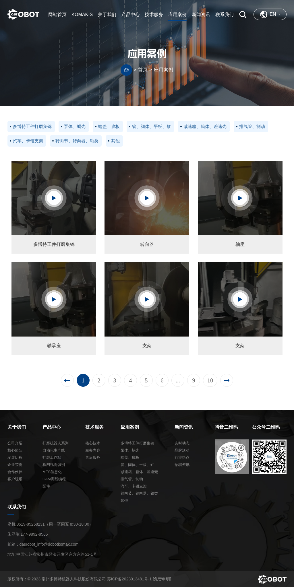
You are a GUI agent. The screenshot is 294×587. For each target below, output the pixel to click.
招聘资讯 (182, 464)
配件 (46, 486)
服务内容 (92, 450)
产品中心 (51, 427)
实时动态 (182, 443)
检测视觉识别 (53, 464)
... (178, 380)
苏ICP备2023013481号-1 (129, 579)
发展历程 (14, 457)
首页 (143, 69)
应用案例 (163, 69)
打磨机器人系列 (55, 443)
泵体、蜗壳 (75, 126)
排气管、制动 (252, 126)
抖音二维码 (226, 427)
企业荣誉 (14, 464)
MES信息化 (52, 472)
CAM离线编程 (54, 479)
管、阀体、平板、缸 (151, 126)
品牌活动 (182, 450)
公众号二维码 (266, 427)
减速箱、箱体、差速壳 (205, 126)
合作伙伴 (14, 472)
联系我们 (16, 506)
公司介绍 (14, 443)
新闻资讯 (184, 427)
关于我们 (16, 427)
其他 (115, 140)
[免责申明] (162, 579)
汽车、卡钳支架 (28, 140)
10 (210, 380)
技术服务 (94, 427)
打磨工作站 (51, 457)
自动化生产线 (53, 450)
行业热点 (182, 457)
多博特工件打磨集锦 (32, 126)
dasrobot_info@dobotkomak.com (49, 544)
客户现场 (14, 479)
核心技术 (92, 443)
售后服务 (92, 457)
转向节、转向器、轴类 (76, 140)
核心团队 (14, 450)
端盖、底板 (109, 126)
